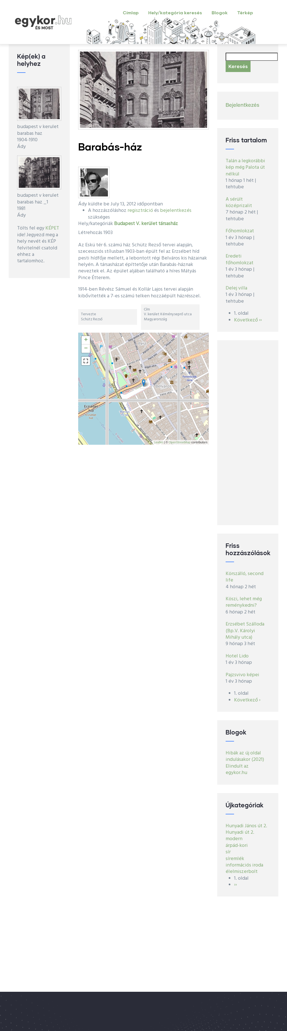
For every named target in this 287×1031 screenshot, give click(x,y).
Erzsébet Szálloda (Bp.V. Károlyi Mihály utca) (245, 630)
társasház (168, 224)
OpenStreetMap (180, 442)
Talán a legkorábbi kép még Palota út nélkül (245, 167)
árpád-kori (237, 846)
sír (228, 852)
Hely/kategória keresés (175, 12)
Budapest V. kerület (135, 224)
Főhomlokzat (240, 231)
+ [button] (86, 340)
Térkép (245, 12)
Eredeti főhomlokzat (239, 259)
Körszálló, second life (244, 577)
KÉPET (52, 228)
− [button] (86, 348)
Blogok (220, 12)
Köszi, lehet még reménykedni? (244, 602)
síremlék (235, 859)
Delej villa (236, 288)
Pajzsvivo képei (242, 675)
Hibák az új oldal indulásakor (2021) (245, 756)
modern (234, 839)
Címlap (131, 12)
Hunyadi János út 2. (246, 826)
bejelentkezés (175, 211)
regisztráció (140, 211)
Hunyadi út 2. (240, 832)
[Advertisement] (248, 433)
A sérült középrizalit (239, 202)
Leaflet (158, 442)
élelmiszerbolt (242, 872)
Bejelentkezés (242, 105)
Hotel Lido (237, 656)
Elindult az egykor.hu (237, 769)
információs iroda (244, 865)
